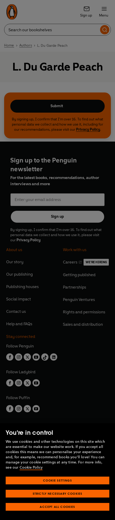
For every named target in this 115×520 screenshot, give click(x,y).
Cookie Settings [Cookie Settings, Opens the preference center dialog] (57, 480)
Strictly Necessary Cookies (58, 493)
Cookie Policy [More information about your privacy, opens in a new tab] (31, 467)
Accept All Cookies (57, 507)
